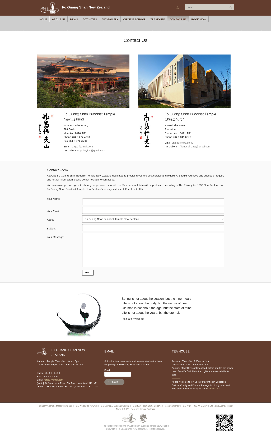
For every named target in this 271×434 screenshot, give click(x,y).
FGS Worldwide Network (86, 406)
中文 (176, 7)
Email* (117, 373)
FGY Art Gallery (200, 406)
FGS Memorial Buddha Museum (114, 406)
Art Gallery (110, 19)
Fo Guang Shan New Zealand (86, 7)
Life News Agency (218, 406)
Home (43, 19)
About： (51, 219)
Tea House (157, 19)
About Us (58, 19)
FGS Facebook (41, 26)
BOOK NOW (198, 19)
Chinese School (134, 19)
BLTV (126, 409)
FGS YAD (186, 406)
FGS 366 (215, 19)
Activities (90, 19)
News (74, 19)
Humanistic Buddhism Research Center (161, 406)
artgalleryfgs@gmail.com (91, 150)
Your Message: (55, 237)
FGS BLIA (136, 406)
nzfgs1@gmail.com (82, 146)
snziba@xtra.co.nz (182, 142)
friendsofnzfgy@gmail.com (195, 146)
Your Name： (54, 198)
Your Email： (54, 211)
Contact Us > (214, 388)
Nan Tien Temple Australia (143, 409)
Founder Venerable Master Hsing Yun (55, 406)
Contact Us (178, 19)
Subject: (51, 228)
